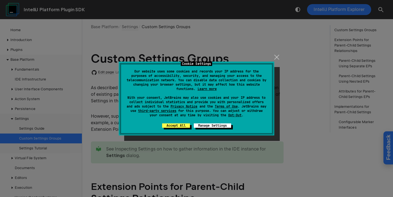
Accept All (176, 125)
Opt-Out (235, 115)
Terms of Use (226, 106)
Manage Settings (212, 125)
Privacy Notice (184, 106)
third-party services (157, 111)
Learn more (207, 89)
